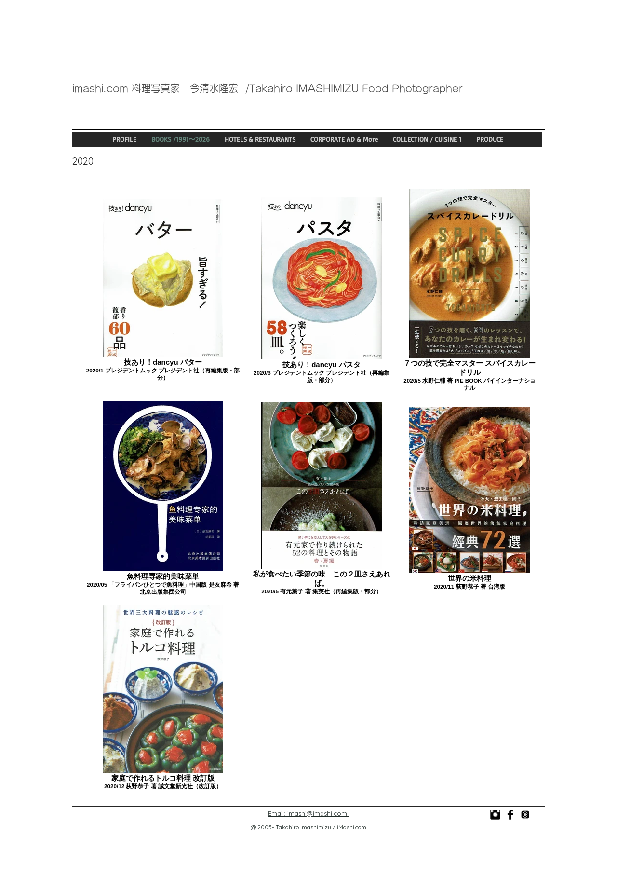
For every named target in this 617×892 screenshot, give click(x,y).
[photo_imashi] (495, 815)
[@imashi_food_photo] (525, 815)
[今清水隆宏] (510, 815)
